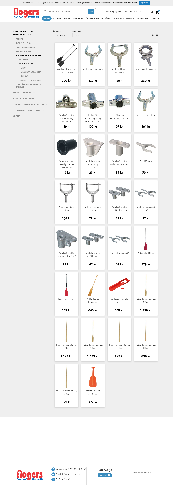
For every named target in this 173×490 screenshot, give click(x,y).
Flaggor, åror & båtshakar (28, 55)
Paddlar (25, 76)
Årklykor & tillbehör (31, 72)
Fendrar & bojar (23, 51)
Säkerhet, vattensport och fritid (30, 104)
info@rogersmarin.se (118, 11)
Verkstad (130, 18)
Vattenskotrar (143, 18)
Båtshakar (23, 59)
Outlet (16, 116)
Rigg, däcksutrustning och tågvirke (28, 86)
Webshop (47, 18)
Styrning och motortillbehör (29, 110)
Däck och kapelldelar (26, 47)
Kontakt (67, 18)
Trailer (155, 18)
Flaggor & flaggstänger (30, 80)
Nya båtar (105, 18)
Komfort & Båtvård (23, 98)
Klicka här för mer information (125, 2)
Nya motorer (118, 18)
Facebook (105, 475)
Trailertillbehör (24, 43)
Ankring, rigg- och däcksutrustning (23, 33)
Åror (23, 68)
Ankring (19, 39)
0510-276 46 (138, 11)
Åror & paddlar (26, 64)
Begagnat (57, 18)
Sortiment (78, 18)
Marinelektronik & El (24, 92)
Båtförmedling (92, 18)
